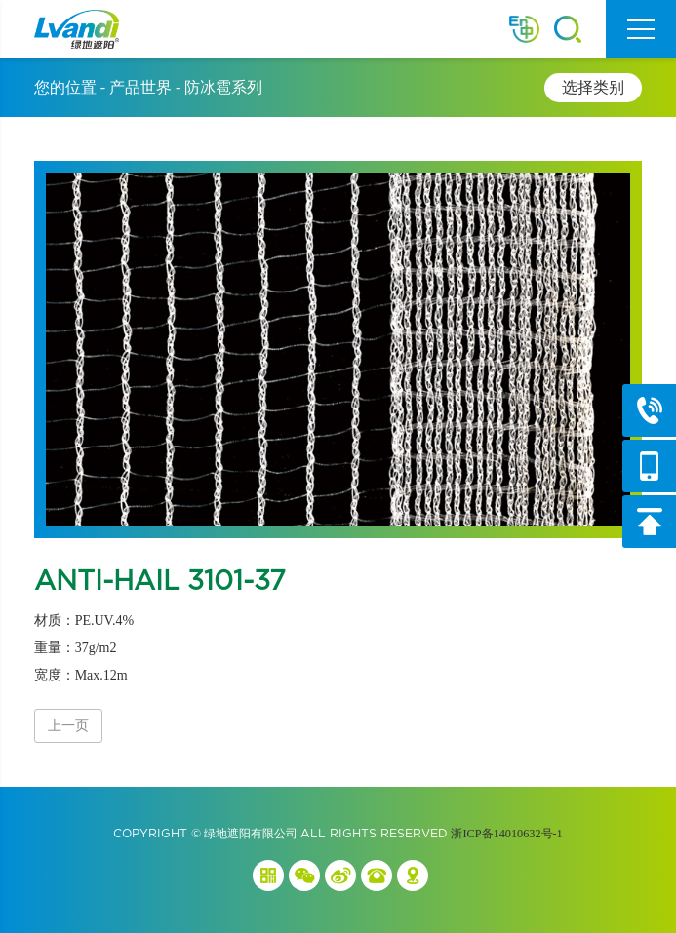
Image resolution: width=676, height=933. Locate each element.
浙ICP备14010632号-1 (506, 833)
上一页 (68, 726)
